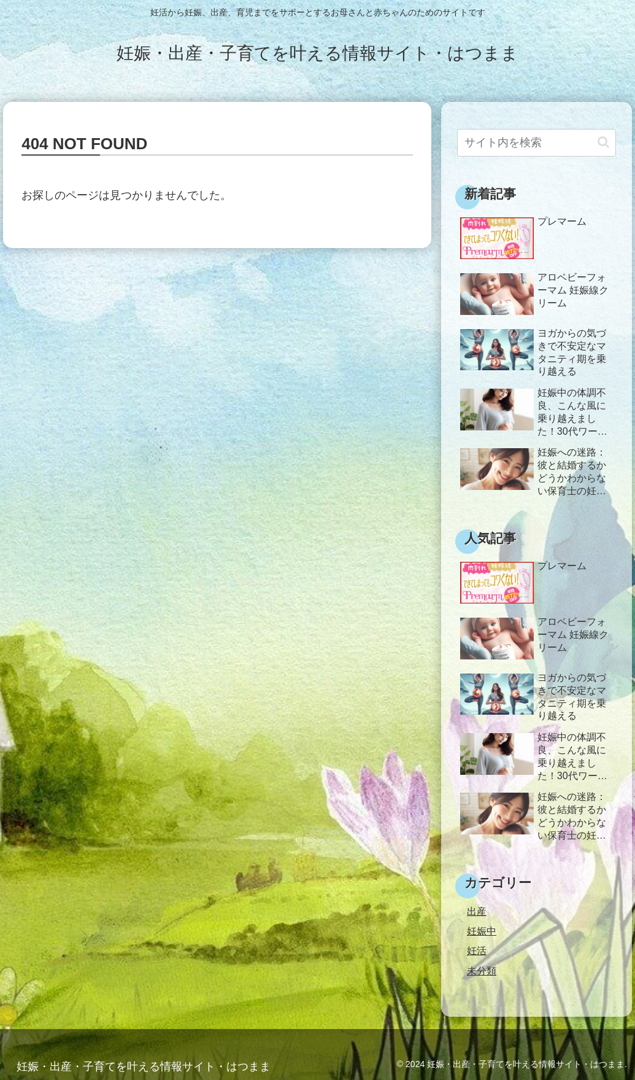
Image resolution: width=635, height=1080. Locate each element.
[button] (603, 142)
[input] (536, 143)
